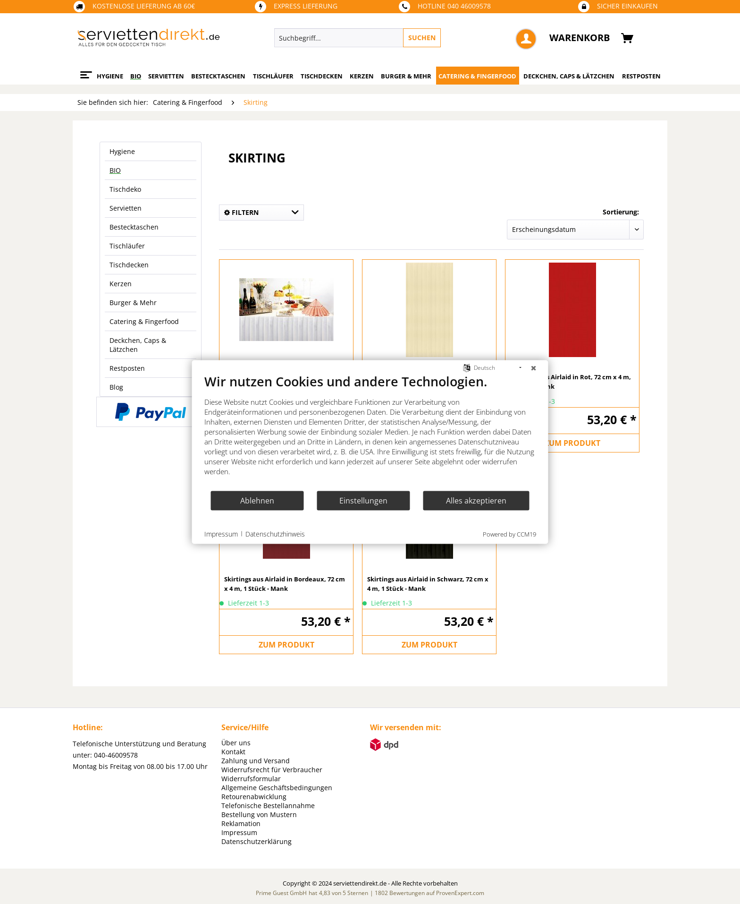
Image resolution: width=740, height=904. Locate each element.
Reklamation (241, 823)
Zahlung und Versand (255, 760)
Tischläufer (127, 245)
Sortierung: (621, 211)
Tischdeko (125, 189)
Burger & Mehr (133, 302)
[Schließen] (534, 368)
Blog (116, 387)
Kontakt (233, 751)
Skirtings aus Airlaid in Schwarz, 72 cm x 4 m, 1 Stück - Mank (427, 584)
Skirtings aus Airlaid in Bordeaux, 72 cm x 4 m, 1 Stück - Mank (284, 584)
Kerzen (120, 283)
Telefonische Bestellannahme (268, 805)
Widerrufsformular (251, 778)
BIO (115, 170)
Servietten (125, 208)
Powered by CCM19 (509, 534)
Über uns (236, 742)
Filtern (241, 212)
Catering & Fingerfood (144, 321)
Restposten (127, 368)
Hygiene (122, 151)
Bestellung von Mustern (259, 814)
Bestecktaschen (134, 226)
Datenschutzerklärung (256, 841)
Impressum (239, 832)
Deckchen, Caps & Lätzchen (137, 345)
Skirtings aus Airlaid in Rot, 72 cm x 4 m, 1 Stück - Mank (570, 382)
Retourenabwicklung (253, 796)
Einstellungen (363, 500)
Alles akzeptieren (476, 500)
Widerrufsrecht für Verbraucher (271, 769)
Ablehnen (257, 500)
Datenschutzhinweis (275, 533)
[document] (370, 432)
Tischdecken (129, 264)
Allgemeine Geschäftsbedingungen (276, 787)
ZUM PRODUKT (572, 443)
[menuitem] (401, 37)
